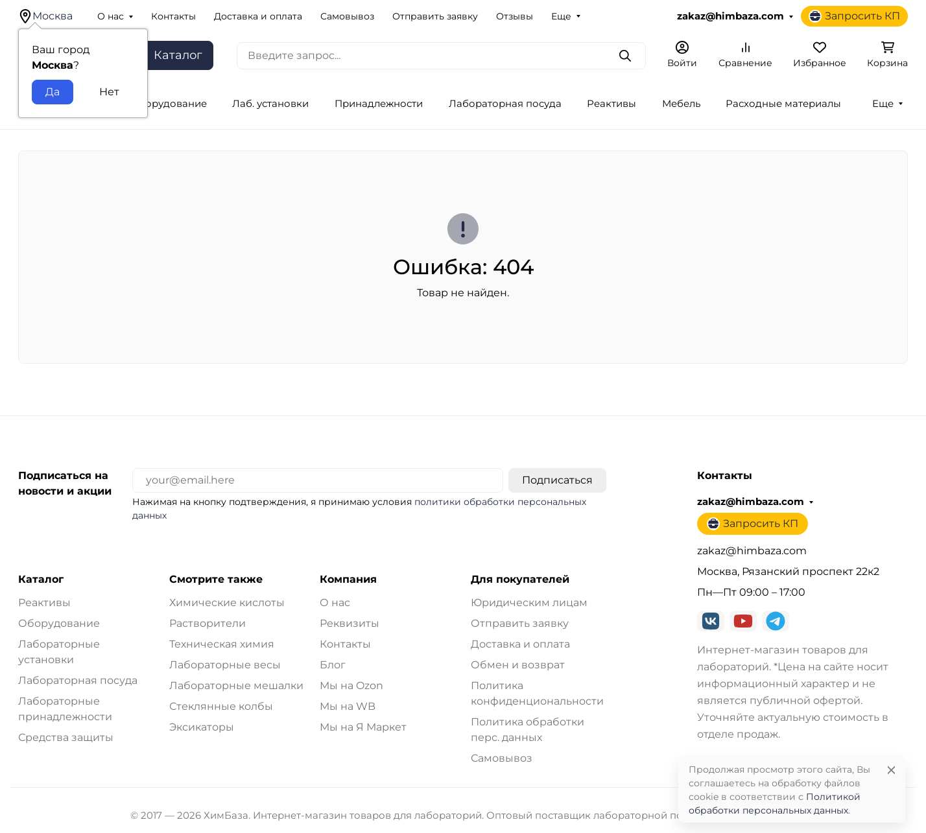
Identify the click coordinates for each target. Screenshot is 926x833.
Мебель (681, 104)
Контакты (173, 16)
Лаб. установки (270, 104)
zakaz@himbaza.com (730, 16)
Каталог (41, 579)
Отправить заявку (435, 16)
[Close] (891, 770)
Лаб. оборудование (157, 104)
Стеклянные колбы (221, 706)
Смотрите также (216, 579)
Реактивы (611, 104)
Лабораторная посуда (505, 104)
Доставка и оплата (258, 16)
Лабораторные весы (225, 665)
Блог (333, 665)
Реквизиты (349, 623)
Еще (561, 16)
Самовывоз (347, 16)
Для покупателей (520, 579)
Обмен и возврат (518, 665)
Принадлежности (379, 104)
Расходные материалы (783, 104)
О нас (110, 16)
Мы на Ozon (351, 685)
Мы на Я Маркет (363, 727)
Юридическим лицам (529, 602)
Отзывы (514, 16)
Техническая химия (221, 644)
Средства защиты (65, 737)
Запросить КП (854, 16)
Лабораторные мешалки (236, 685)
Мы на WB (347, 706)
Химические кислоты (227, 602)
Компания (348, 579)
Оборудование (59, 623)
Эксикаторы (201, 727)
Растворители (207, 623)
